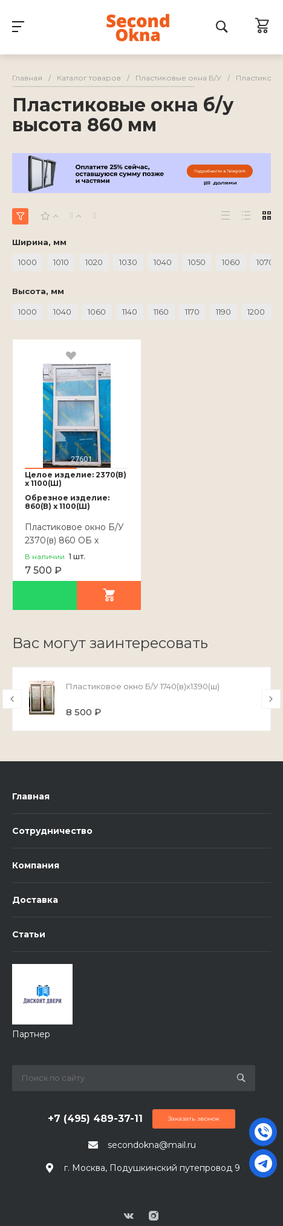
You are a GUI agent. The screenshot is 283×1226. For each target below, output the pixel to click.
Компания (35, 865)
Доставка (35, 899)
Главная (31, 796)
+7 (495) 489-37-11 (95, 1118)
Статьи (28, 934)
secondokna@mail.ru (152, 1144)
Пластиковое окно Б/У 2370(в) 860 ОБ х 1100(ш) (74, 540)
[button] (51, 468)
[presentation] (12, 699)
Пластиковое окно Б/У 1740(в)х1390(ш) (143, 686)
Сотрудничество (52, 830)
